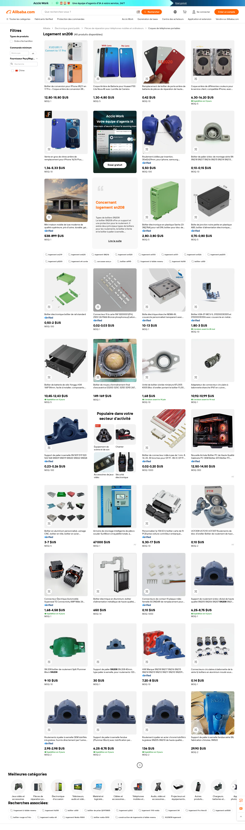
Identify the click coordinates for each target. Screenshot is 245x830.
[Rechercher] (151, 11)
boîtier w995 (124, 261)
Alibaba (46, 28)
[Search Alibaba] (89, 12)
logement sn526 (192, 254)
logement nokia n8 (47, 817)
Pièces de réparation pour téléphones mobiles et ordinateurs (114, 28)
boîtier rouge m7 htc (20, 817)
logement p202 (124, 810)
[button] (138, 12)
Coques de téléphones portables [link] (164, 28)
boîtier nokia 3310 (100, 817)
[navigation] (23, 397)
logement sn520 (123, 254)
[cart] (185, 12)
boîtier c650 (198, 261)
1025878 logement (171, 817)
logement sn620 (77, 254)
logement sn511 (169, 254)
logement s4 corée (78, 261)
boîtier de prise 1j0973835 (97, 810)
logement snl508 (221, 810)
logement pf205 (53, 261)
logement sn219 (53, 254)
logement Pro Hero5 (196, 810)
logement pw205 (216, 254)
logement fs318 (177, 261)
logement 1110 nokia (149, 810)
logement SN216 (100, 254)
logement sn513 (146, 254)
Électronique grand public (67, 28)
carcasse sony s (102, 261)
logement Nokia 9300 (73, 817)
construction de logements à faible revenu (135, 817)
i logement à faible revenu (150, 261)
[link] (241, 800)
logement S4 (172, 810)
